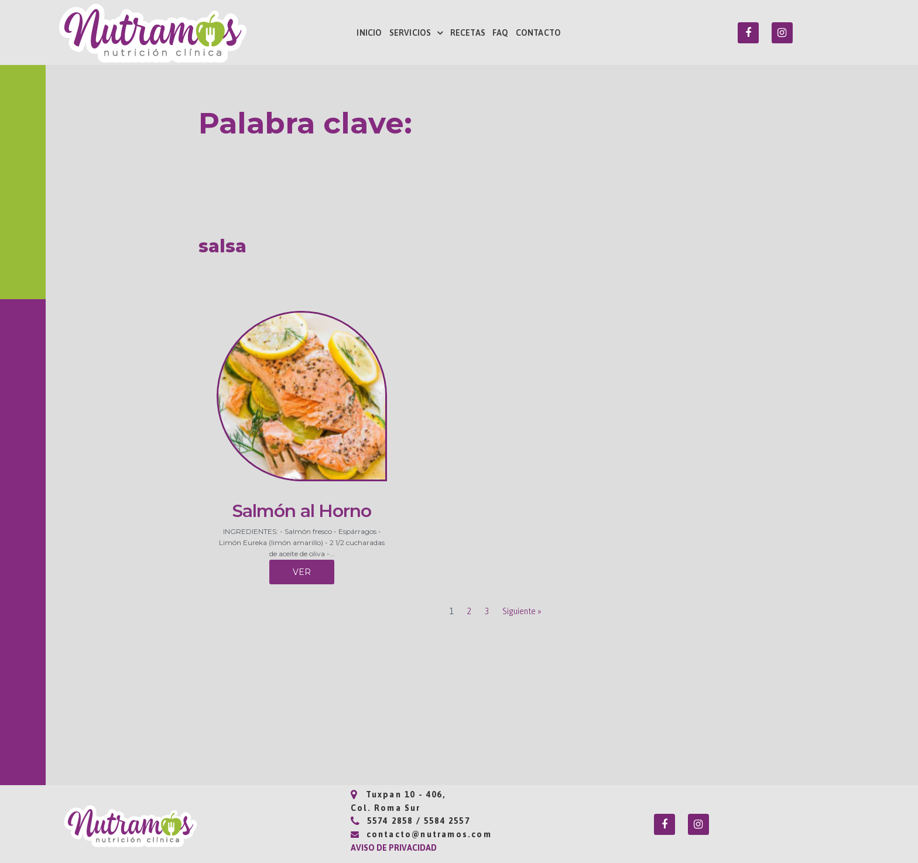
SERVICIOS (416, 32)
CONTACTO (538, 32)
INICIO (369, 32)
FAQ (500, 32)
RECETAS (467, 32)
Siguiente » (522, 611)
